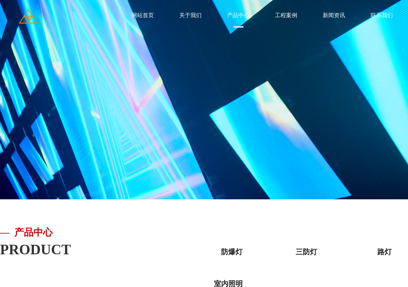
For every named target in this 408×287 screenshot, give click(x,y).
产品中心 (238, 15)
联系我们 (382, 15)
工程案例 (286, 15)
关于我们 (190, 15)
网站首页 (142, 15)
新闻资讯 (334, 15)
